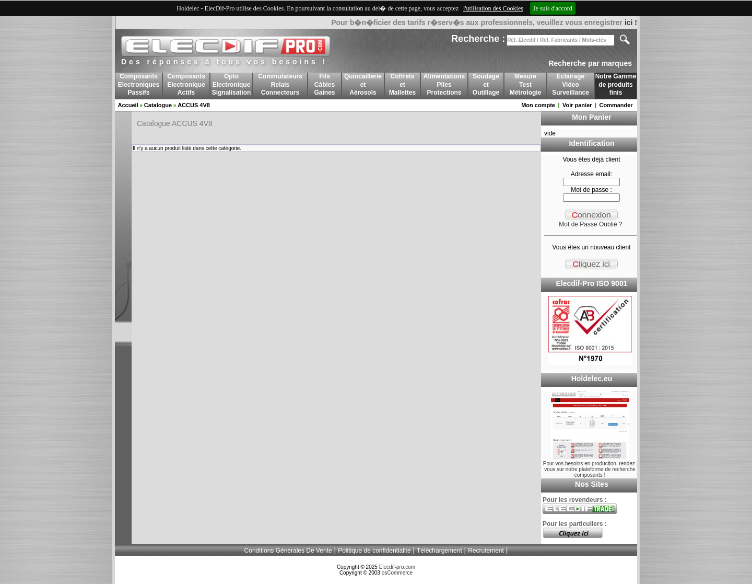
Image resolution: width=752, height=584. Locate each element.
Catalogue (158, 105)
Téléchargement (439, 550)
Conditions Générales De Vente (288, 550)
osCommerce (397, 573)
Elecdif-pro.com (397, 567)
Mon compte (538, 105)
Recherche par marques (590, 63)
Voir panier (577, 105)
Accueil (128, 105)
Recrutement (486, 550)
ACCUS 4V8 (194, 105)
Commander (615, 105)
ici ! (631, 22)
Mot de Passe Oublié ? (590, 224)
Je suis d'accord (552, 8)
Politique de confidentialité (374, 550)
